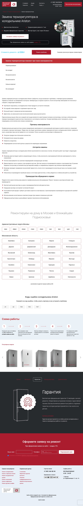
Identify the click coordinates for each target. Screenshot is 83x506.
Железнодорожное (71, 247)
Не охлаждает (10, 89)
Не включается (10, 79)
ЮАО (5, 229)
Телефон (37, 452)
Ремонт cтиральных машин (8, 473)
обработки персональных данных (29, 455)
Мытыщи (71, 259)
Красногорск (11, 259)
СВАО (41, 229)
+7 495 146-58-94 (56, 2)
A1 (5, 307)
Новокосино (31, 265)
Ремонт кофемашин (7, 481)
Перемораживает (11, 65)
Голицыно (72, 241)
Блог (32, 5)
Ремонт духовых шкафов (8, 483)
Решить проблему (41, 52)
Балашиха (31, 241)
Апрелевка (11, 241)
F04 (21, 307)
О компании (22, 471)
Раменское (31, 271)
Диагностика (62, 379)
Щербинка (51, 277)
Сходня (72, 271)
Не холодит (9, 70)
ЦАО (68, 229)
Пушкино (11, 271)
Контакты (42, 3)
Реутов (51, 271)
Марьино (51, 259)
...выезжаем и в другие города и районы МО (41, 284)
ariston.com (49, 496)
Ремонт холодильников (7, 471)
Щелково (31, 277)
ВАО (59, 229)
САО (77, 229)
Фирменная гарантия (25, 473)
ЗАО (50, 229)
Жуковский (11, 253)
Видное (51, 241)
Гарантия (25, 5)
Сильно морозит (11, 84)
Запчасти (27, 379)
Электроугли (72, 277)
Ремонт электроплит (7, 479)
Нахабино (11, 265)
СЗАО (32, 229)
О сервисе (25, 3)
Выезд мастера (49, 379)
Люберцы (31, 259)
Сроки (18, 379)
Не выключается (11, 75)
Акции (32, 3)
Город (40, 5)
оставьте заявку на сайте (8, 334)
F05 (29, 307)
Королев (71, 253)
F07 (37, 307)
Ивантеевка (51, 253)
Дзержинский (31, 247)
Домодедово (51, 247)
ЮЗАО (23, 229)
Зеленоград (31, 253)
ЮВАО (14, 229)
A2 (13, 307)
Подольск (72, 265)
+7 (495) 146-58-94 (6, 332)
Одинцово (52, 265)
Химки (11, 277)
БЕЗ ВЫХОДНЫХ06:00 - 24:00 (57, 5)
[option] (11, 357)
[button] (2, 357)
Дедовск (11, 247)
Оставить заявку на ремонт (15, 36)
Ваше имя (11, 452)
